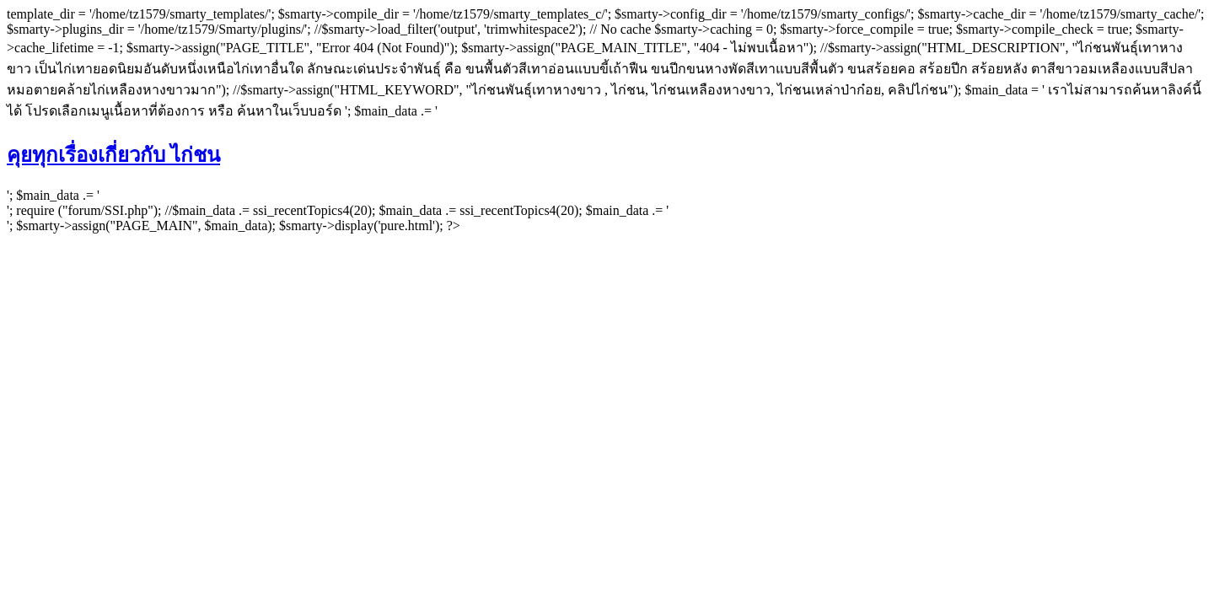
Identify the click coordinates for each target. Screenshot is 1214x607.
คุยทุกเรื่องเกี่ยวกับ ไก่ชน (113, 155)
